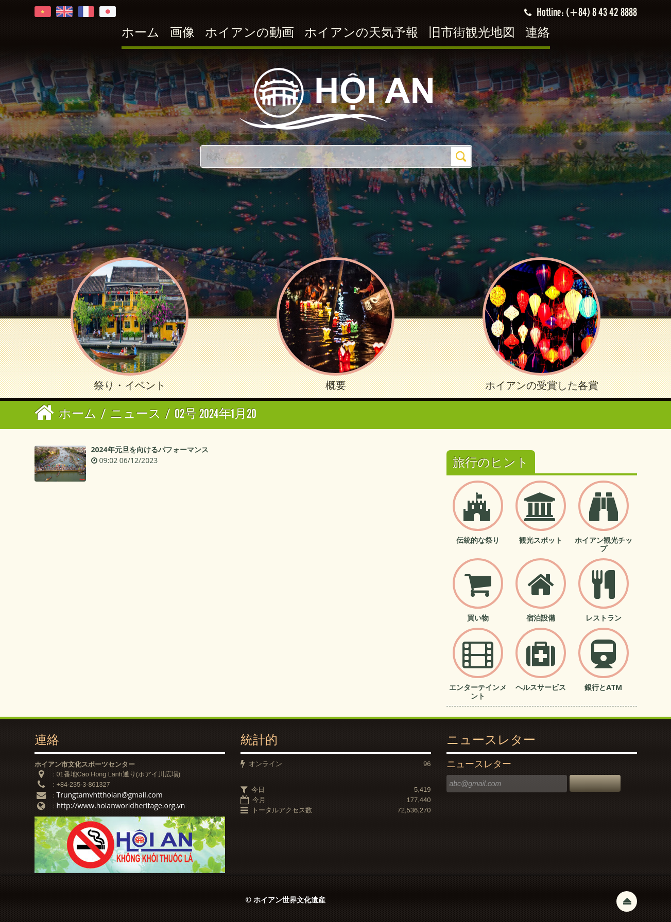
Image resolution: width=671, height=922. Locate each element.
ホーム (141, 33)
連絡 (537, 33)
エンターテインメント (478, 691)
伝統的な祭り (478, 540)
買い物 (478, 618)
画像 (182, 33)
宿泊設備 (540, 618)
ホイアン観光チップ (603, 544)
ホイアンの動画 (249, 33)
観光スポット (540, 540)
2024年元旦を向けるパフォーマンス (150, 449)
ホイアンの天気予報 (361, 33)
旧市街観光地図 (471, 33)
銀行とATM (603, 687)
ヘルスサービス (540, 687)
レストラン (604, 618)
